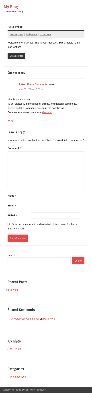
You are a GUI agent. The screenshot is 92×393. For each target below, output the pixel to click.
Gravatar (47, 112)
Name (12, 195)
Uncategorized (16, 56)
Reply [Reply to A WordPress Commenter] (10, 120)
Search (11, 255)
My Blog (11, 7)
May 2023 (15, 349)
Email (12, 205)
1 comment (45, 34)
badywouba (31, 34)
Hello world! (12, 290)
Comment (14, 148)
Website (12, 215)
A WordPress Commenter (33, 84)
